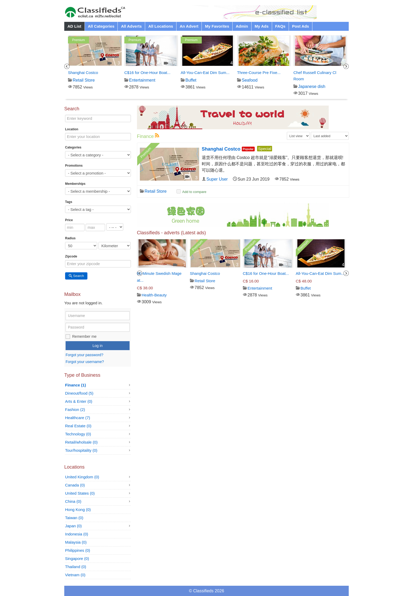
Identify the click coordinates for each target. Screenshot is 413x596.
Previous (67, 66)
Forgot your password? (84, 355)
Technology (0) (78, 434)
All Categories (101, 26)
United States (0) (80, 493)
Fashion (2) (75, 409)
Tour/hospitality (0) (81, 450)
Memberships (75, 184)
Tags (68, 202)
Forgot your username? (85, 362)
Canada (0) (75, 485)
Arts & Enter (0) (78, 401)
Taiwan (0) (74, 517)
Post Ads (300, 26)
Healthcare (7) (77, 417)
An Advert (189, 26)
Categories (73, 147)
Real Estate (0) (78, 426)
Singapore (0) (77, 558)
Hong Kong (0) (78, 509)
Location (71, 129)
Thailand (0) (75, 566)
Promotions (74, 165)
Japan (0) (73, 526)
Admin (242, 26)
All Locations (160, 26)
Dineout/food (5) (79, 393)
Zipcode (71, 256)
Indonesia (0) (76, 534)
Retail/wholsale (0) (81, 442)
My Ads (262, 26)
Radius (70, 238)
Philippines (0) (77, 550)
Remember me (84, 336)
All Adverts (131, 26)
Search (76, 276)
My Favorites (217, 26)
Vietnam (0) (75, 575)
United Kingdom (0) (82, 477)
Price (69, 220)
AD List (74, 26)
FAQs (280, 26)
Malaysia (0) (76, 542)
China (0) (73, 501)
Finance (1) (75, 385)
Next (346, 66)
